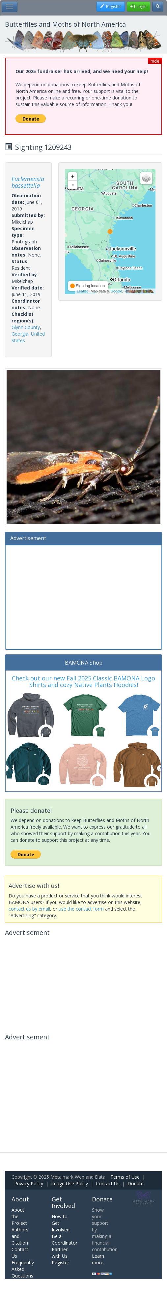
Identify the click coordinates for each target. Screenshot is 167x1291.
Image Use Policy (69, 1183)
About (20, 1199)
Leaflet (82, 291)
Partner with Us (60, 1252)
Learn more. (98, 1259)
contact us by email (29, 909)
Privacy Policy (28, 1183)
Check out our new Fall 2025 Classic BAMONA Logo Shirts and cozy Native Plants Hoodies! (83, 681)
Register (60, 1262)
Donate (135, 1183)
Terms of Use (125, 1177)
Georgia (20, 334)
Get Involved (63, 1202)
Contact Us (108, 1183)
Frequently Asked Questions (23, 1269)
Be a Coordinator (64, 1239)
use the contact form (81, 909)
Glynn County (26, 327)
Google (116, 291)
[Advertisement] (83, 596)
